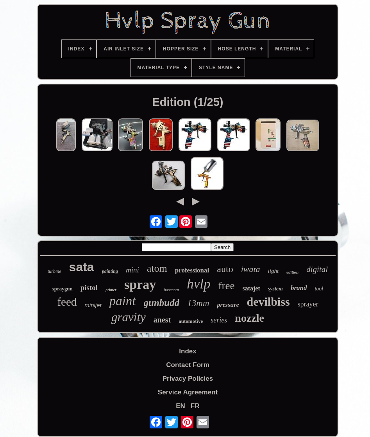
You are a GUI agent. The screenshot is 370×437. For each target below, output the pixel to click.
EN (180, 406)
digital (317, 269)
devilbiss (268, 301)
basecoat (171, 289)
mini (132, 270)
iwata (250, 269)
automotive (191, 321)
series (219, 320)
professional (192, 270)
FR (195, 406)
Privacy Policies (188, 378)
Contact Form (187, 365)
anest (162, 319)
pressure (228, 304)
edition (292, 272)
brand (299, 288)
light (273, 271)
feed (67, 302)
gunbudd (162, 302)
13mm (198, 303)
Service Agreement (188, 392)
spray (140, 284)
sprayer (308, 304)
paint (122, 301)
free (226, 286)
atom (157, 268)
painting (110, 271)
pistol (89, 287)
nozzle (249, 318)
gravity (128, 317)
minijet (92, 305)
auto (225, 269)
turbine (54, 271)
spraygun (62, 289)
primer (110, 290)
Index (187, 351)
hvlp (198, 284)
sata (81, 267)
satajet (251, 288)
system (275, 289)
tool (319, 289)
